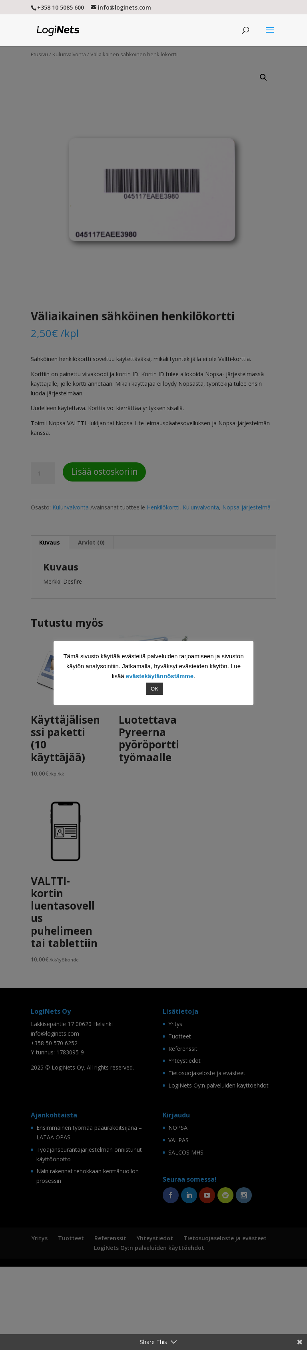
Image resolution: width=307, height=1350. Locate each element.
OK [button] (154, 689)
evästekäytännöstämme (159, 676)
